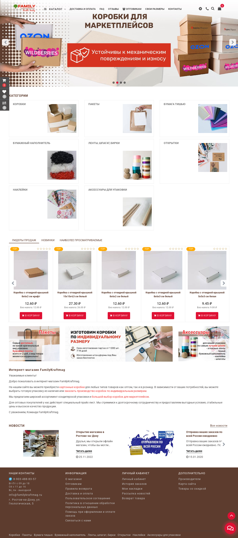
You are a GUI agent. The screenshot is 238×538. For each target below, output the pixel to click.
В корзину (31, 315)
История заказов (134, 483)
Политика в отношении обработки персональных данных (90, 505)
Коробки (19, 104)
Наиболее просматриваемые (81, 240)
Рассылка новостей (136, 493)
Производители (189, 479)
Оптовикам (132, 9)
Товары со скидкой (192, 488)
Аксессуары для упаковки (107, 189)
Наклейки (20, 189)
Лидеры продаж (24, 240)
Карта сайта (187, 483)
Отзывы (113, 9)
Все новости (218, 425)
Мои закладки (132, 488)
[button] (232, 42)
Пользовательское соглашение (87, 498)
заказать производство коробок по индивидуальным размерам (105, 390)
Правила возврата (78, 488)
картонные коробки (72, 387)
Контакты (175, 9)
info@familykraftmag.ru (25, 494)
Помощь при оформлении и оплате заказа (90, 513)
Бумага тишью (174, 104)
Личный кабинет (134, 479)
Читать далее (84, 451)
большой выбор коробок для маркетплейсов (120, 396)
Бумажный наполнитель (31, 143)
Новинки (48, 240)
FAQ (102, 9)
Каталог (55, 9)
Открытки (171, 143)
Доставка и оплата (83, 9)
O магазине (73, 479)
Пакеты (93, 104)
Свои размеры (154, 9)
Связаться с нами (78, 520)
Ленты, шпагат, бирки (104, 143)
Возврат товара (133, 498)
